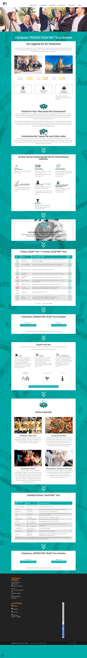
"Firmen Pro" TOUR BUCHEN (58, 325)
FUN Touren (52, 5)
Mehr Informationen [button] (63, 623)
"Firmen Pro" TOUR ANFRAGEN (28, 325)
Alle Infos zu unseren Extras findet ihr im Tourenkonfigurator (43, 386)
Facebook (14, 606)
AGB (45, 643)
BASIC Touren (33, 5)
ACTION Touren (42, 5)
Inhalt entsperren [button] (63, 626)
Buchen (80, 5)
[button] (2, 655)
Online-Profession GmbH (22, 643)
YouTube (14, 612)
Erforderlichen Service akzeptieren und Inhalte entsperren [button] (63, 633)
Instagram (14, 609)
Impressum (33, 643)
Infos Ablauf (71, 5)
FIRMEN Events (61, 5)
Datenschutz (40, 643)
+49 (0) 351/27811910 (17, 586)
